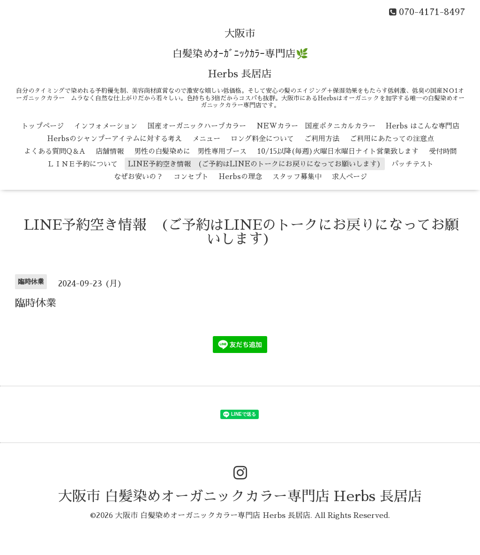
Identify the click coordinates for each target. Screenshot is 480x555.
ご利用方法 (321, 138)
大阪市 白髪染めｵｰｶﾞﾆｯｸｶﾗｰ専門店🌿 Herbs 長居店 (240, 54)
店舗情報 (110, 151)
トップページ (43, 125)
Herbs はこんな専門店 (422, 125)
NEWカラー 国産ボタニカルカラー (315, 125)
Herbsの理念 (240, 176)
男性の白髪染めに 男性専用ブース (190, 151)
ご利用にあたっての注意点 (392, 138)
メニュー (206, 138)
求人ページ (349, 176)
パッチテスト (412, 163)
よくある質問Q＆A (54, 151)
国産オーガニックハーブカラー (197, 125)
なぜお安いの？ (138, 176)
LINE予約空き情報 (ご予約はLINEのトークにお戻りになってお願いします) (254, 163)
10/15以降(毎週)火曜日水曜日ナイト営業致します (338, 151)
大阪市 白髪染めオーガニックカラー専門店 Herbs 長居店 (240, 496)
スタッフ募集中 (297, 176)
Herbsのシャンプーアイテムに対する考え (114, 138)
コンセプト (191, 176)
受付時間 (443, 151)
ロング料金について (262, 138)
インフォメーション (105, 125)
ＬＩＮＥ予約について (82, 163)
